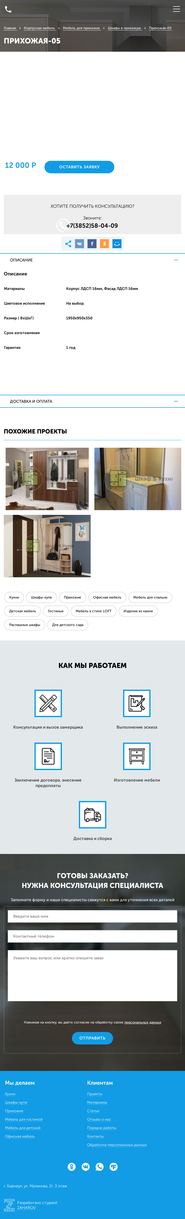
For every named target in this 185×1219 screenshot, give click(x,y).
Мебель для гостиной (24, 1119)
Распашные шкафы (24, 625)
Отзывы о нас (99, 1119)
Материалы (97, 1102)
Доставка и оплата (31, 401)
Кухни (14, 597)
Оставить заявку (79, 167)
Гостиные (56, 611)
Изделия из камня (138, 611)
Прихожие (72, 597)
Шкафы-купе (41, 597)
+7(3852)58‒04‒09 (92, 225)
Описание (21, 260)
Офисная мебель (107, 597)
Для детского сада (67, 625)
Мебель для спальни (150, 597)
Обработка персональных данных (117, 1145)
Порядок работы (101, 1128)
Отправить (92, 1038)
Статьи (93, 1111)
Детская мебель (22, 611)
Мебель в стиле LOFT (94, 611)
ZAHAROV (26, 1207)
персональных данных (142, 1022)
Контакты (95, 1136)
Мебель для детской (22, 1128)
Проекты (94, 1094)
